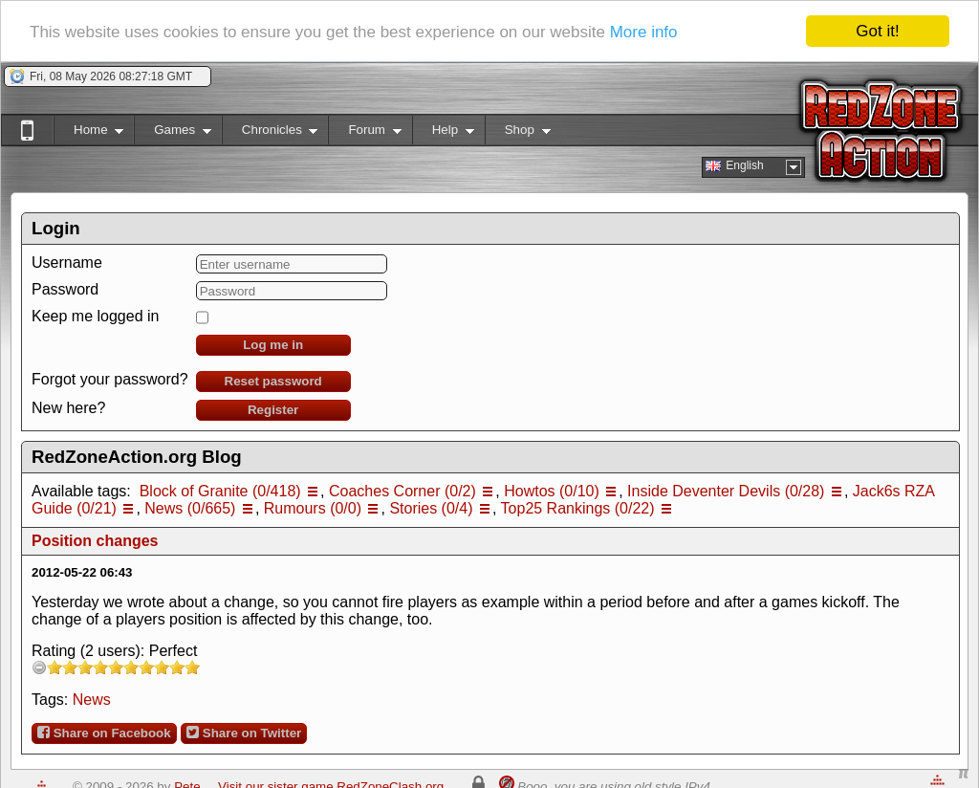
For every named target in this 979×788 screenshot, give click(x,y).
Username (67, 262)
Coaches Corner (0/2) (402, 491)
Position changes (95, 541)
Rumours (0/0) (312, 508)
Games (172, 133)
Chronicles (270, 133)
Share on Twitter (243, 732)
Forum (364, 133)
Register (273, 410)
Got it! (877, 31)
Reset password (273, 381)
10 (192, 667)
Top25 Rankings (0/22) (578, 508)
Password (65, 289)
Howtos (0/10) (551, 491)
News (92, 699)
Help (443, 133)
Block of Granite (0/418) (220, 491)
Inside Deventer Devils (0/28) (725, 491)
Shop (518, 133)
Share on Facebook (104, 732)
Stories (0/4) (430, 508)
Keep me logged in (95, 316)
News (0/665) (189, 508)
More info (644, 32)
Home (88, 133)
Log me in (273, 345)
